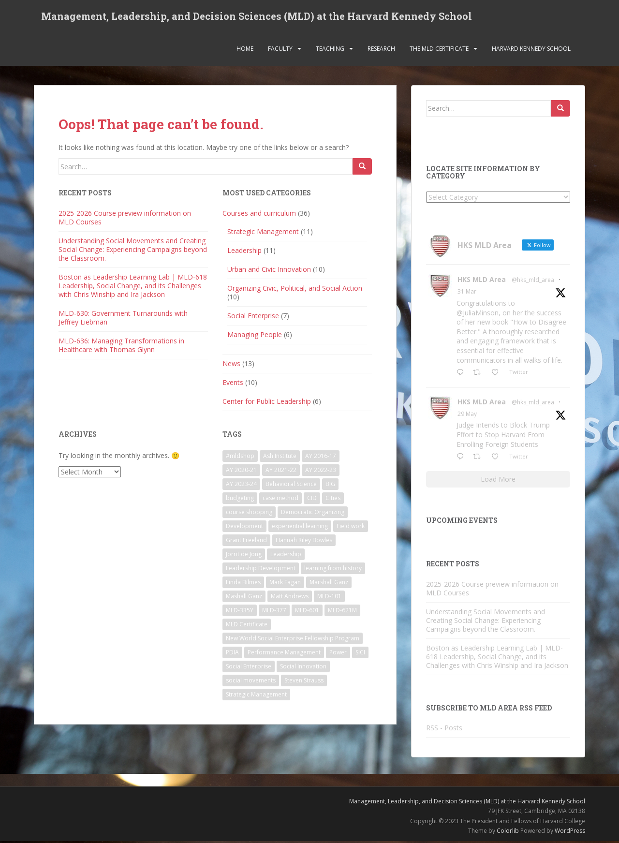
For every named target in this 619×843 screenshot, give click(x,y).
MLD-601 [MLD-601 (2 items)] (307, 612)
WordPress (570, 833)
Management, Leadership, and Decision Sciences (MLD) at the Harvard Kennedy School (256, 17)
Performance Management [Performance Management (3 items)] (284, 654)
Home (244, 50)
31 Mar (466, 294)
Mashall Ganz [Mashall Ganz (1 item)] (244, 598)
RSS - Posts (444, 729)
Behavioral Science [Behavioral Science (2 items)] (291, 486)
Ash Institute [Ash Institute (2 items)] (279, 458)
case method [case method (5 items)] (280, 500)
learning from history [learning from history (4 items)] (333, 570)
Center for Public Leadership (266, 403)
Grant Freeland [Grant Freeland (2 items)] (246, 542)
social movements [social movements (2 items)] (251, 682)
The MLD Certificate (439, 50)
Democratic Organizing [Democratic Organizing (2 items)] (312, 514)
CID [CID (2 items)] (312, 500)
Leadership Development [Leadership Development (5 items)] (260, 570)
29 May (467, 416)
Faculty (280, 50)
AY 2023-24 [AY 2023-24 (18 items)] (241, 486)
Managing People (254, 336)
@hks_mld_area (533, 282)
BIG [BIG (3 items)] (330, 486)
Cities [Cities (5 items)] (332, 500)
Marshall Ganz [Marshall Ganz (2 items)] (329, 584)
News (231, 365)
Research (381, 50)
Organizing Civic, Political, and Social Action (294, 290)
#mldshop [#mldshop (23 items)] (240, 458)
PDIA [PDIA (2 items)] (232, 654)
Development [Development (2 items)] (244, 528)
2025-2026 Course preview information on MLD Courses (125, 219)
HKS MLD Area (481, 281)
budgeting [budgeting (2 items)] (240, 500)
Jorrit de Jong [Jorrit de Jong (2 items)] (244, 556)
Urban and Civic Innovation (269, 271)
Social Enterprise (253, 317)
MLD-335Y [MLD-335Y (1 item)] (239, 612)
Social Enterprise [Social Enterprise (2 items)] (248, 668)
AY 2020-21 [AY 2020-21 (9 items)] (241, 472)
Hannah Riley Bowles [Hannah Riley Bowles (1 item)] (304, 542)
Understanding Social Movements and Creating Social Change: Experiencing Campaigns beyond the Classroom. (133, 251)
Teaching (330, 50)
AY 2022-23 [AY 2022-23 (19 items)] (320, 472)
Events (232, 384)
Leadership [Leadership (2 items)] (285, 556)
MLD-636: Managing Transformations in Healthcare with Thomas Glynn (121, 347)
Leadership (244, 252)
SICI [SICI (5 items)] (360, 654)
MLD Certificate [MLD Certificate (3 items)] (246, 626)
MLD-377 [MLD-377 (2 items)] (274, 612)
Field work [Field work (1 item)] (351, 528)
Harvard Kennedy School (531, 50)
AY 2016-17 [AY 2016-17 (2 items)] (320, 458)
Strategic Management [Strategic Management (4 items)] (256, 696)
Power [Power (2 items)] (338, 654)
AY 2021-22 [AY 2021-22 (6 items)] (280, 472)
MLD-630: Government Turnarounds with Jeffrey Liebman (123, 319)
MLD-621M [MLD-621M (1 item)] (342, 612)
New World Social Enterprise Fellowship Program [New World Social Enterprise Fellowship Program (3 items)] (292, 640)
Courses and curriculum (259, 215)
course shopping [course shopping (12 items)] (249, 514)
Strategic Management (263, 233)
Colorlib (508, 833)
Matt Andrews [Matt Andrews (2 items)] (290, 598)
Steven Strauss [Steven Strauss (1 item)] (304, 682)
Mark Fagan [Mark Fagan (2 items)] (285, 584)
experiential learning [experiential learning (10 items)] (300, 528)
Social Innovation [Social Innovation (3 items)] (303, 668)
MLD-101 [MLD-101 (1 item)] (329, 598)
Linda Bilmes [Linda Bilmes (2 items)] (243, 584)
